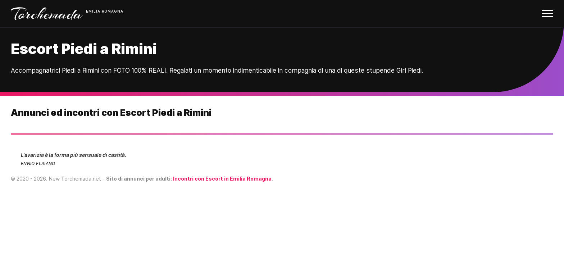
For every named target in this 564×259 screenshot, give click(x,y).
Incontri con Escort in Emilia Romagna (222, 179)
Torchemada (47, 13)
